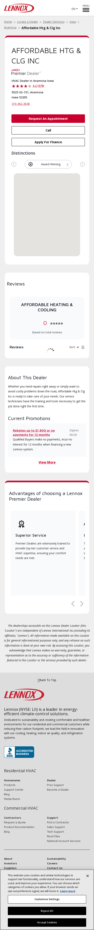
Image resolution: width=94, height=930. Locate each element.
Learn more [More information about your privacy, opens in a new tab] (67, 891)
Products (9, 785)
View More (47, 462)
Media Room (12, 798)
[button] (67, 164)
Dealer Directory (53, 22)
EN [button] (73, 9)
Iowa (72, 22)
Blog (7, 794)
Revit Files (53, 836)
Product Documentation (19, 827)
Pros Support (55, 785)
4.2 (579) (38, 86)
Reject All (47, 911)
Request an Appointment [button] (48, 118)
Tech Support (55, 831)
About (8, 858)
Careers (52, 863)
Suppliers (10, 868)
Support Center (14, 789)
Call (48, 130)
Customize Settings (47, 899)
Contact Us (54, 868)
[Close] (87, 875)
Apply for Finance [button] (48, 142)
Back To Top (47, 680)
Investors (10, 863)
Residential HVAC (20, 771)
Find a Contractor (58, 822)
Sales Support (56, 827)
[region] (47, 899)
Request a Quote (15, 822)
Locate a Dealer (27, 22)
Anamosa (10, 27)
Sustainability (56, 858)
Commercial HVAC (21, 808)
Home (8, 22)
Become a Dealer (58, 789)
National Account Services (64, 841)
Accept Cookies (47, 922)
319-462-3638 (21, 104)
